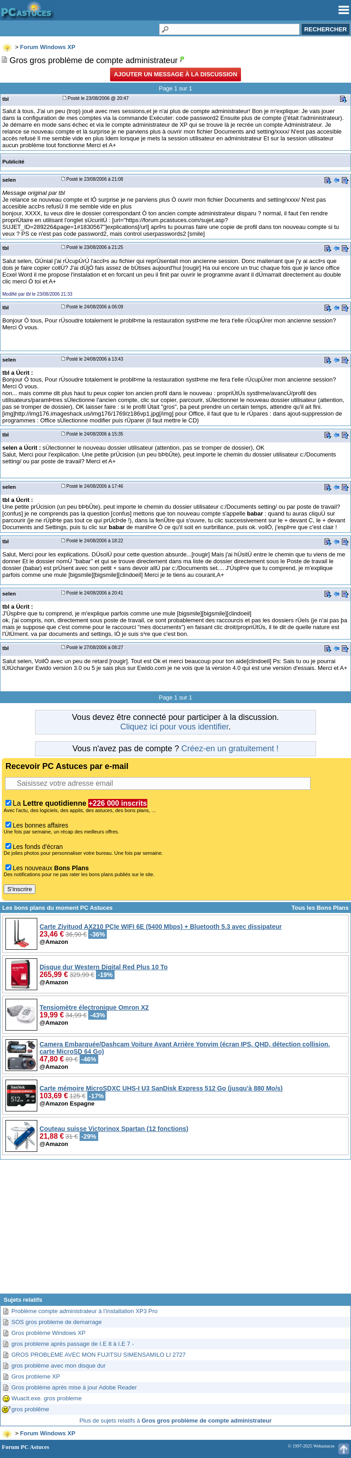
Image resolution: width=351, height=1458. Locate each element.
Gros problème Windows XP (48, 1332)
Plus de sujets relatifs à (176, 1420)
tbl (5, 99)
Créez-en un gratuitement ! (230, 748)
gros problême (30, 1409)
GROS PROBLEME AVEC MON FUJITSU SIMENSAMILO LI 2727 (98, 1354)
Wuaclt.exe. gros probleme (46, 1398)
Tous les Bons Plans (320, 907)
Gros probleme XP (35, 1376)
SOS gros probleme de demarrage (56, 1322)
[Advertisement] (175, 1230)
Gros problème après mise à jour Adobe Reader (74, 1387)
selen (9, 180)
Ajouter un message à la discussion (175, 74)
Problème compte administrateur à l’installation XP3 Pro (84, 1311)
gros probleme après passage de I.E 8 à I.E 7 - (72, 1343)
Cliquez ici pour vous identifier (174, 726)
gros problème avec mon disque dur (58, 1365)
